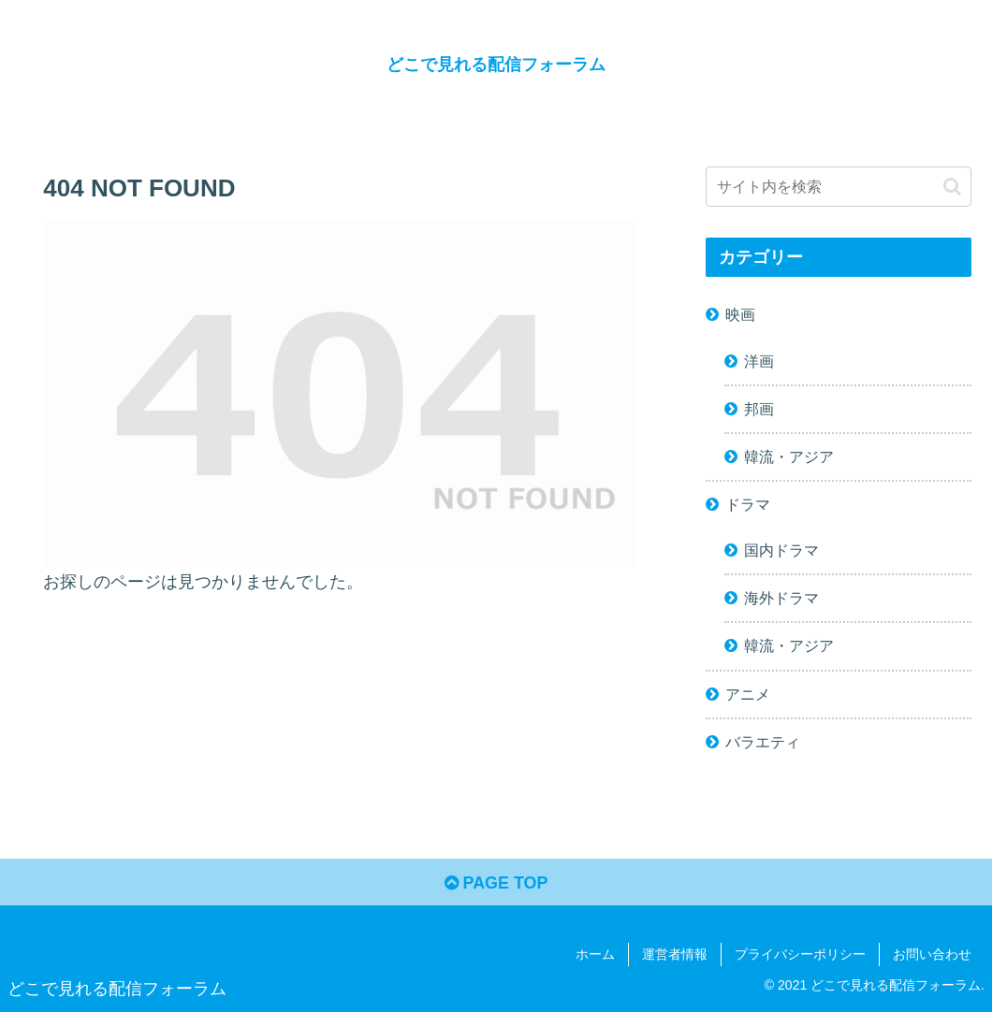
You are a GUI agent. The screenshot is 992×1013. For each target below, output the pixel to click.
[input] (838, 186)
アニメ (747, 694)
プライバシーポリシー (800, 954)
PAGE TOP (495, 883)
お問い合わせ (932, 954)
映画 (740, 314)
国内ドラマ (781, 550)
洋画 (759, 361)
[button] (952, 186)
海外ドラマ (781, 597)
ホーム (595, 954)
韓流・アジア (789, 456)
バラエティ (762, 741)
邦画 (759, 408)
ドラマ (747, 504)
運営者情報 (675, 954)
